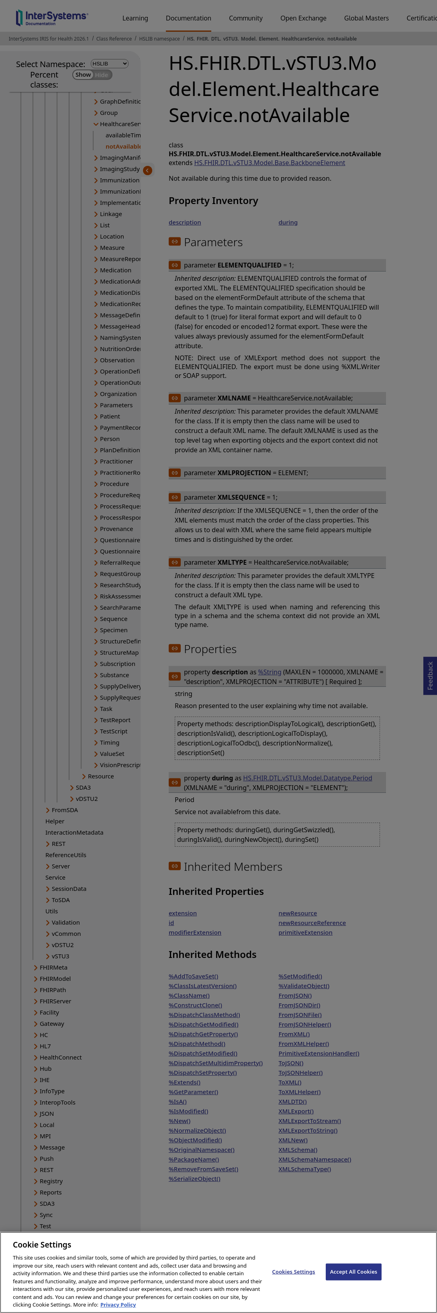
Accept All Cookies (354, 1284)
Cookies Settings (293, 1284)
